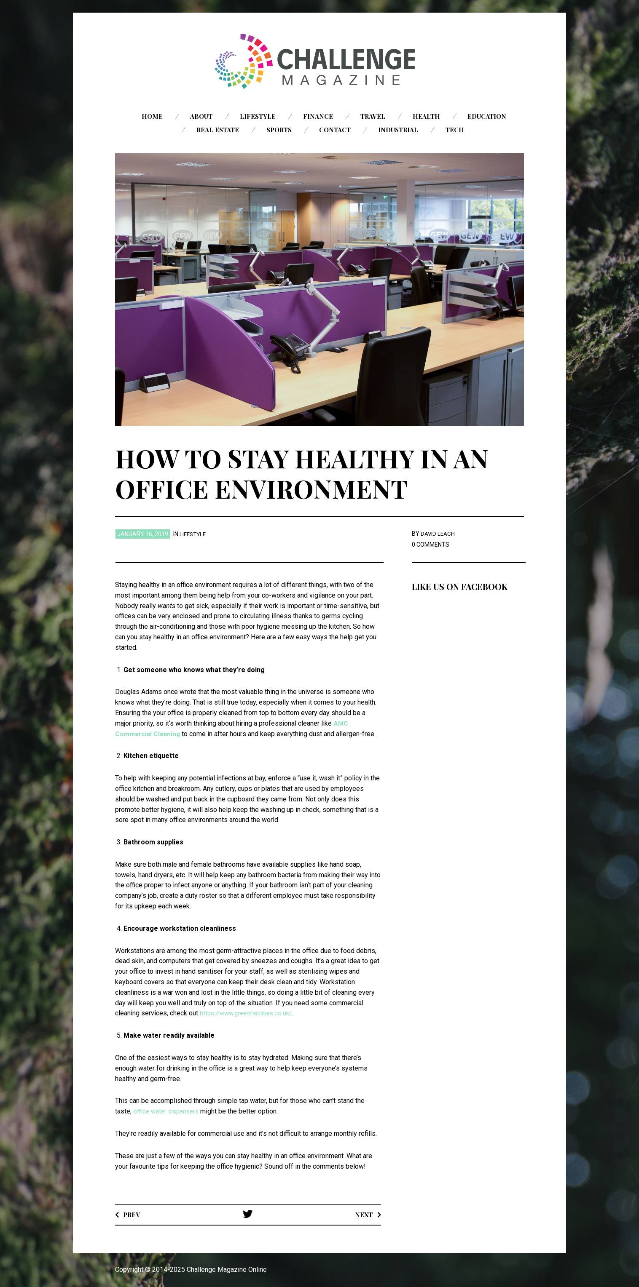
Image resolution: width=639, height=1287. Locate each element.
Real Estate (217, 129)
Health (426, 116)
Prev (133, 1214)
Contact (335, 129)
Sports (279, 129)
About (201, 116)
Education (486, 116)
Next (363, 1214)
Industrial (398, 129)
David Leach (438, 533)
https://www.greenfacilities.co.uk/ (249, 1013)
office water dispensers (168, 1111)
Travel (372, 116)
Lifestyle (258, 116)
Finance (318, 116)
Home (152, 116)
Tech (455, 129)
